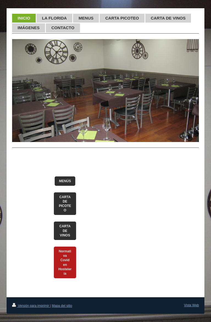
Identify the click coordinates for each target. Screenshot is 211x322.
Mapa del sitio (62, 306)
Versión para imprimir (31, 306)
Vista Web (191, 305)
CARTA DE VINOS (65, 230)
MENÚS (65, 181)
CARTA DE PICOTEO (65, 203)
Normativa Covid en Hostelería (65, 262)
